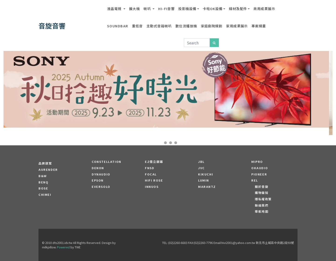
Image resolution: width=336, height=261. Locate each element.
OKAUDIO (259, 168)
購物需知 (261, 192)
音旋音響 (52, 25)
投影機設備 (187, 8)
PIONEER (259, 174)
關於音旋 (261, 186)
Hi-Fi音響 (166, 8)
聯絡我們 (261, 205)
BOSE (43, 188)
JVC (201, 168)
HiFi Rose (154, 180)
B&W (42, 176)
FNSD (149, 168)
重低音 (137, 25)
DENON (98, 168)
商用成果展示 (264, 8)
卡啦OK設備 (213, 8)
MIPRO (257, 161)
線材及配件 (238, 8)
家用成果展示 (237, 25)
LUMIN (203, 180)
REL (254, 180)
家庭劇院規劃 (212, 25)
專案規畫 (259, 25)
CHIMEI (44, 194)
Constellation (106, 161)
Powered (63, 247)
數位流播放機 (186, 25)
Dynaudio (101, 174)
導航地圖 (261, 211)
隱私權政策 (263, 199)
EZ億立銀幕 (154, 161)
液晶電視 (114, 8)
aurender (48, 169)
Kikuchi (205, 174)
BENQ (43, 182)
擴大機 (134, 8)
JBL (201, 161)
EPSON (98, 180)
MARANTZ (207, 186)
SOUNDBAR (117, 25)
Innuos (152, 186)
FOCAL (151, 174)
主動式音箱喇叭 (159, 25)
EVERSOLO (101, 186)
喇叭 (148, 8)
